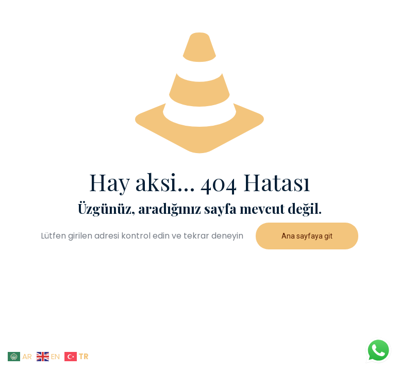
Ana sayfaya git (306, 236)
